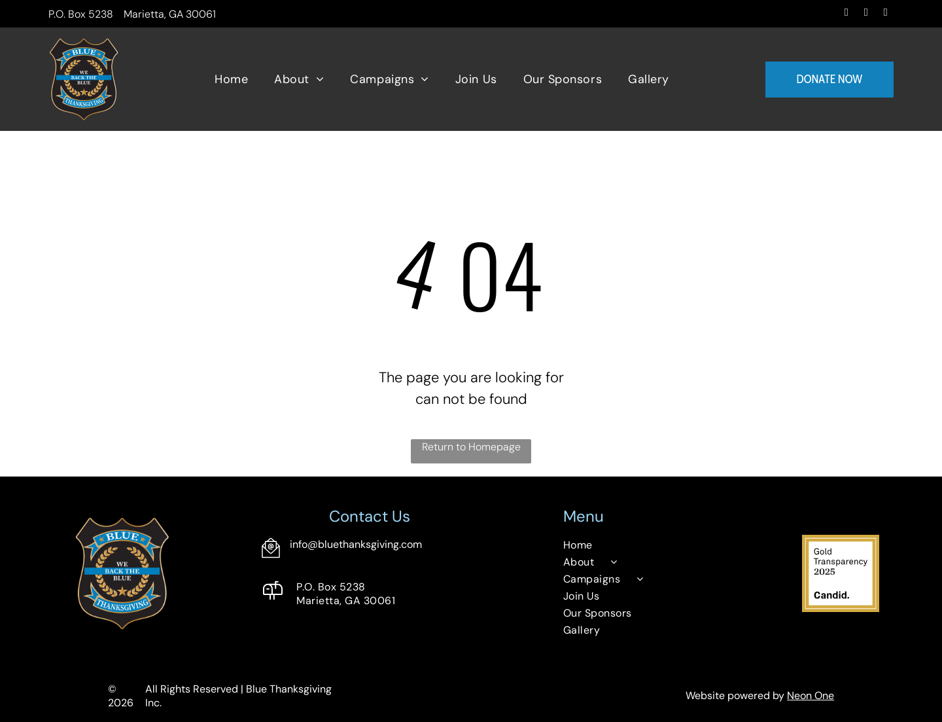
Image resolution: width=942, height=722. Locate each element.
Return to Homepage (471, 447)
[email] (885, 14)
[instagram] (866, 14)
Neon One (810, 695)
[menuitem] (231, 79)
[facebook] (846, 14)
